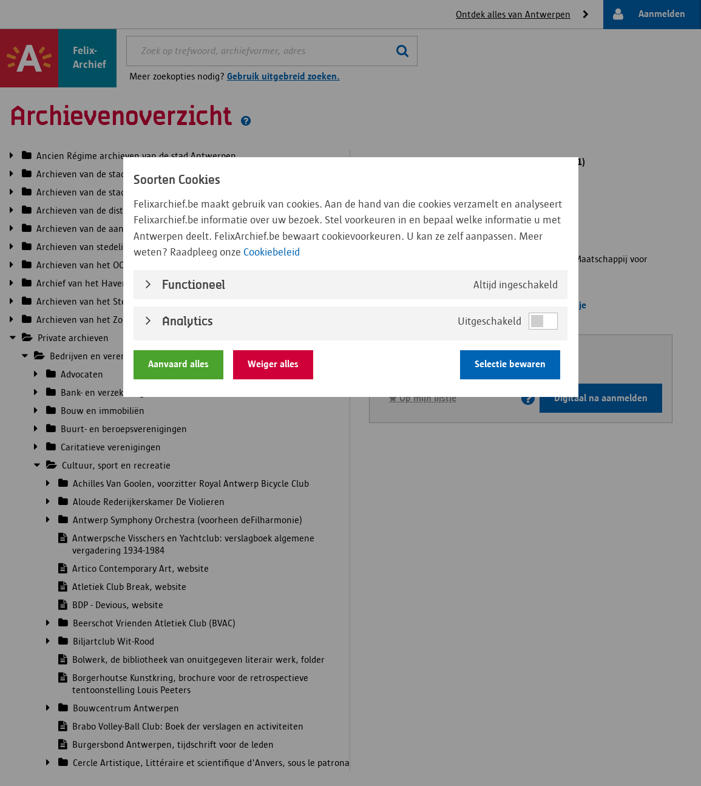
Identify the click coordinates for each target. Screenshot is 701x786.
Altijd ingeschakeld (515, 285)
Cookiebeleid (271, 252)
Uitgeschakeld (489, 321)
